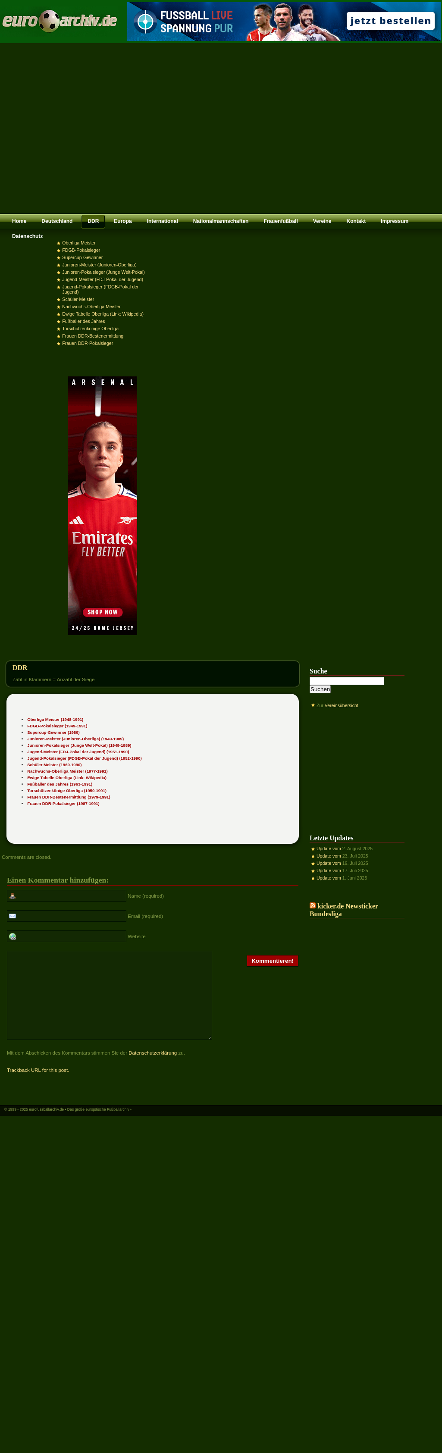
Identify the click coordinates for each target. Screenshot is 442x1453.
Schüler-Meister (78, 299)
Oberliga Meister (78, 242)
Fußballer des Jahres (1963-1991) (59, 784)
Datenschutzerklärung (153, 1069)
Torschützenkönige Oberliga (90, 328)
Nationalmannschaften (221, 221)
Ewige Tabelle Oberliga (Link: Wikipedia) (103, 313)
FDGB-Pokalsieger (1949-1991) (57, 725)
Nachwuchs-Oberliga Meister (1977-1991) (67, 771)
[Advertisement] (81, 128)
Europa (123, 221)
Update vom (329, 848)
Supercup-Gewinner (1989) (53, 732)
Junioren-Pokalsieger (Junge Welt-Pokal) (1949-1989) (79, 745)
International (162, 221)
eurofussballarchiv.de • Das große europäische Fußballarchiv (79, 1126)
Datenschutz (27, 236)
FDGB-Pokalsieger (81, 250)
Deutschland (56, 221)
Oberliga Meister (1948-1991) (55, 719)
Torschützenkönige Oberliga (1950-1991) (67, 790)
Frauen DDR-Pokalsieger (87, 343)
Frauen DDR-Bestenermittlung (92, 335)
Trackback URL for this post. (38, 1087)
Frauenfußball (280, 221)
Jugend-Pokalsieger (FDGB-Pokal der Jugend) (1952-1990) (84, 758)
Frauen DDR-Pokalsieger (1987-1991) (63, 803)
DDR (93, 221)
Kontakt (356, 221)
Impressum (394, 221)
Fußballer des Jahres (83, 321)
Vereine (322, 221)
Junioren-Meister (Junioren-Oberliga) (99, 264)
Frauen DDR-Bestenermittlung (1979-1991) (68, 797)
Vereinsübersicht (341, 705)
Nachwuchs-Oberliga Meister (91, 306)
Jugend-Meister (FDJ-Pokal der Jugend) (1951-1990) (78, 751)
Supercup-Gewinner (82, 257)
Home (19, 221)
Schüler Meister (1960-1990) (54, 764)
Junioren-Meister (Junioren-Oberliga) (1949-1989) (75, 738)
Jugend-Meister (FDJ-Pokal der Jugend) (102, 279)
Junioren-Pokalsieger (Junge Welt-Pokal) (103, 272)
